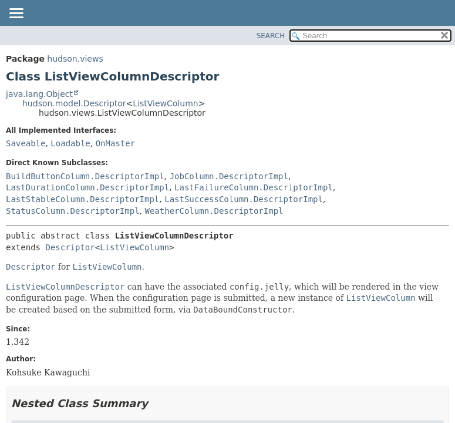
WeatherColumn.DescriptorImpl (213, 211)
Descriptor (70, 247)
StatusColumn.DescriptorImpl (73, 211)
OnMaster (115, 143)
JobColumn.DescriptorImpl (229, 176)
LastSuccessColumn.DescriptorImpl (243, 199)
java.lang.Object (39, 94)
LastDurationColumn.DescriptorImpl (87, 187)
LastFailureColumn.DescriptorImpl (253, 187)
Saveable (25, 143)
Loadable (70, 143)
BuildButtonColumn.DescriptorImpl (85, 176)
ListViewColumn (165, 103)
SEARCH (271, 36)
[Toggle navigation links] (16, 14)
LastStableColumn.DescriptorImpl (82, 199)
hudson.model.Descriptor (74, 103)
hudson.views (75, 58)
